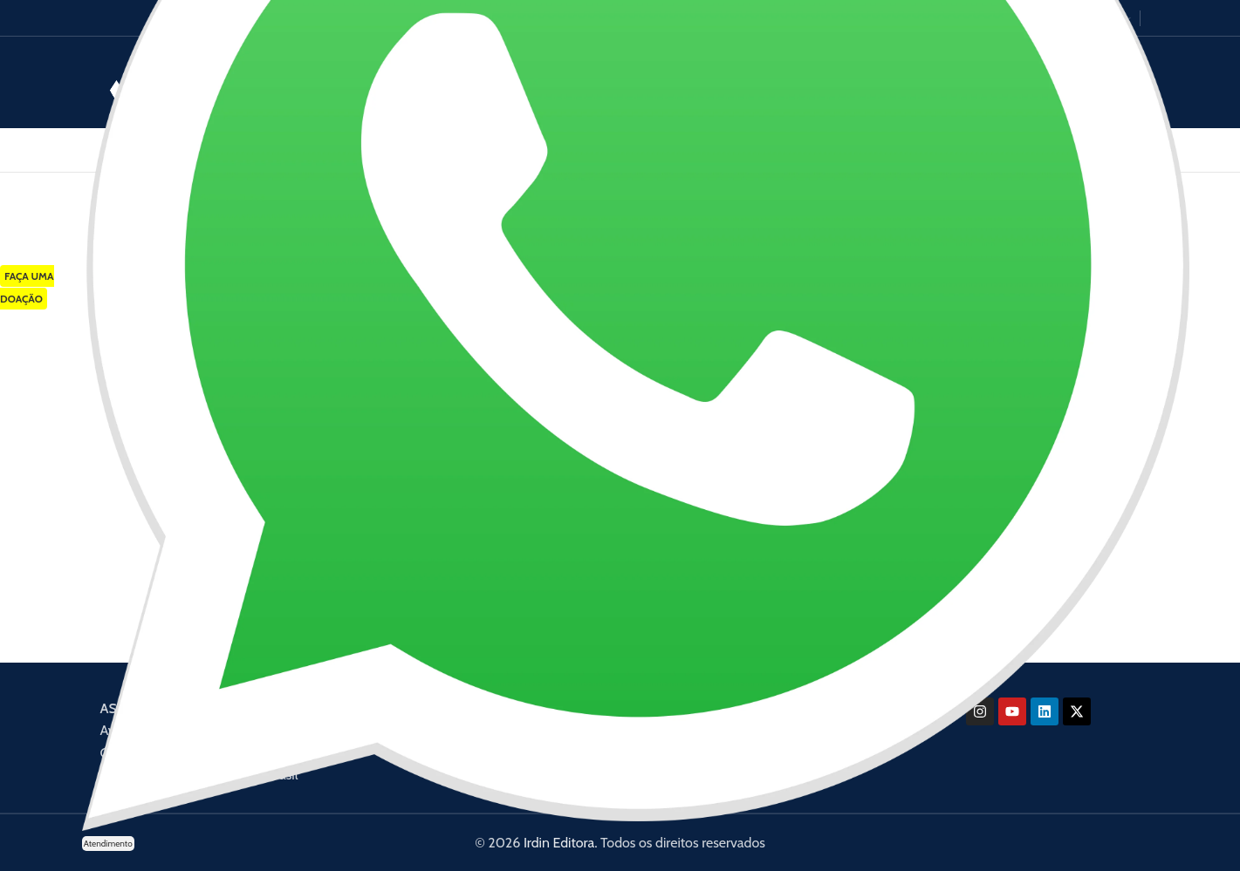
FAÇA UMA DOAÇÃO (27, 287)
